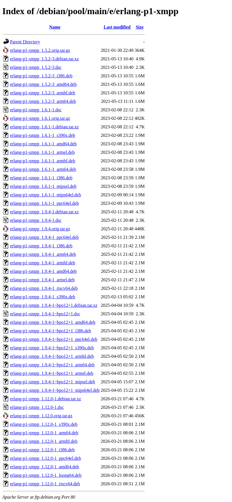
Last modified (117, 27)
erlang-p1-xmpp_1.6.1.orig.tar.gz (40, 118)
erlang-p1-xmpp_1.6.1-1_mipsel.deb (43, 186)
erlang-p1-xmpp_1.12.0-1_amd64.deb (44, 466)
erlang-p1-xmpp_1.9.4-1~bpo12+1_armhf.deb (52, 356)
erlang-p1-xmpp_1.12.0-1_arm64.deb (44, 432)
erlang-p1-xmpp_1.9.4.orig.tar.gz (40, 228)
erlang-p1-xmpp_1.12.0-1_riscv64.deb (45, 483)
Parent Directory (25, 41)
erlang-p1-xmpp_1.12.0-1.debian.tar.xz (45, 398)
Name (54, 27)
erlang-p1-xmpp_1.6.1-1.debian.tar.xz (44, 126)
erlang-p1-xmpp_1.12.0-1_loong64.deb (45, 475)
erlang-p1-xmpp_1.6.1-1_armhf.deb (42, 160)
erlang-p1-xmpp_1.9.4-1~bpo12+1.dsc (45, 313)
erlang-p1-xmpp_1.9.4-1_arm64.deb (43, 254)
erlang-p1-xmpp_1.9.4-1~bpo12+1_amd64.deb (52, 322)
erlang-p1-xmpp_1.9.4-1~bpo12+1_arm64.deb (52, 364)
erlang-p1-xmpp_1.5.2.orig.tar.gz (40, 50)
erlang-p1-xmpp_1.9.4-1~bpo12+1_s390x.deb (52, 347)
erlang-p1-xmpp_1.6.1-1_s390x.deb (42, 135)
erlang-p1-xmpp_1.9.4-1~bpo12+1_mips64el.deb (55, 390)
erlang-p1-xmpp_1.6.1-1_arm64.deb (43, 169)
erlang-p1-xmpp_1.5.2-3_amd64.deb (43, 84)
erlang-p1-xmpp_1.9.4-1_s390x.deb (42, 296)
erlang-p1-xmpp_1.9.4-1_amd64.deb (43, 271)
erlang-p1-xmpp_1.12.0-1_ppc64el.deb (45, 458)
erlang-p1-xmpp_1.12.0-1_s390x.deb (44, 424)
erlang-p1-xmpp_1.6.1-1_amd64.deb (43, 143)
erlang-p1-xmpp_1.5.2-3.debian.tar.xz (44, 58)
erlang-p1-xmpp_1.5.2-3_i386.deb (41, 75)
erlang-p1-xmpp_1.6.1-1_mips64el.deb (45, 194)
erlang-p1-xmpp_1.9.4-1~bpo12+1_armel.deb (51, 373)
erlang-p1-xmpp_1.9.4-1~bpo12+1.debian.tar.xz (53, 305)
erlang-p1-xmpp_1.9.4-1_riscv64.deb (44, 288)
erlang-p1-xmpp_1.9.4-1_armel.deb (42, 279)
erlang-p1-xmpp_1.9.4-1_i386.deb (41, 245)
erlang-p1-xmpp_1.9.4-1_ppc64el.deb (44, 237)
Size (140, 27)
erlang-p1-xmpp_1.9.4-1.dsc (36, 220)
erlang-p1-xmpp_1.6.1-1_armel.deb (42, 152)
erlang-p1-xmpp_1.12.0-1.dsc (37, 407)
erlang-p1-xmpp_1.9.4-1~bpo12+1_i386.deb (50, 330)
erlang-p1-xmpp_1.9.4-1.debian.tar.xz (44, 211)
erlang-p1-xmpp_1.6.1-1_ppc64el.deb (44, 203)
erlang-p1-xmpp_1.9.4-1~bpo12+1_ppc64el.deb (53, 339)
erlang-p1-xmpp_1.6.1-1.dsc (36, 109)
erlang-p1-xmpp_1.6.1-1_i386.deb (41, 177)
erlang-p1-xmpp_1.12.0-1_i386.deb (42, 449)
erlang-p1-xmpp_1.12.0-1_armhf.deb (44, 441)
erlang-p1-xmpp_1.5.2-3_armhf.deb (42, 92)
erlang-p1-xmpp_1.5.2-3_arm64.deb (43, 101)
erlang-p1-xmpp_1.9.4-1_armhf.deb (42, 262)
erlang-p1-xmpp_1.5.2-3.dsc (36, 67)
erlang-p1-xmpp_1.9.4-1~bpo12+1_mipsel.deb (52, 381)
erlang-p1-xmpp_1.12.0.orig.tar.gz (41, 415)
